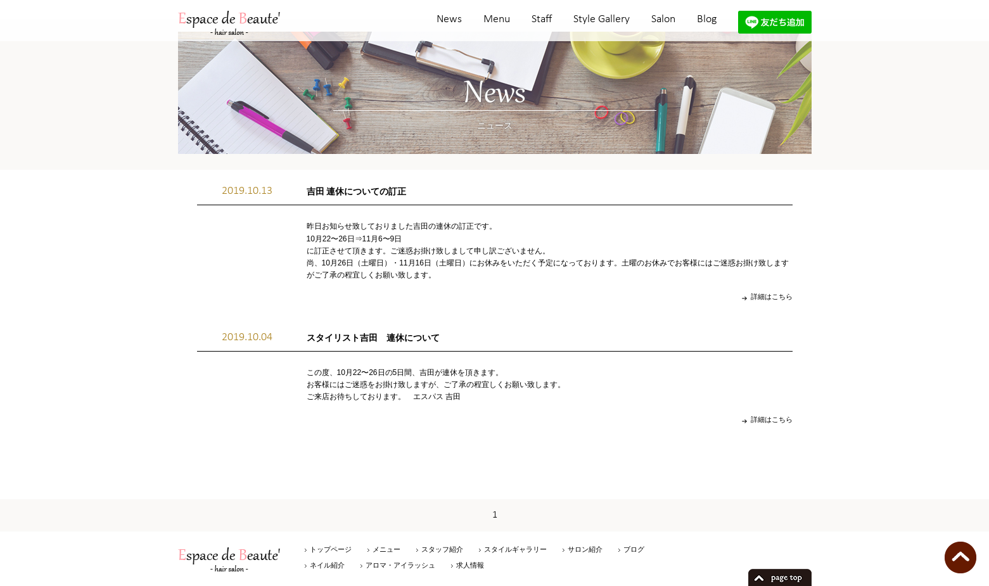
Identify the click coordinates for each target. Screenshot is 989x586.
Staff (542, 19)
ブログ (633, 549)
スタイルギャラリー (515, 549)
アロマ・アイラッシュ (400, 565)
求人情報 (470, 565)
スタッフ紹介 (442, 549)
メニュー (386, 549)
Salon (663, 19)
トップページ (331, 549)
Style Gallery (601, 19)
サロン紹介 (585, 549)
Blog (707, 19)
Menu (496, 19)
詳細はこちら (772, 296)
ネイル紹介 (327, 565)
